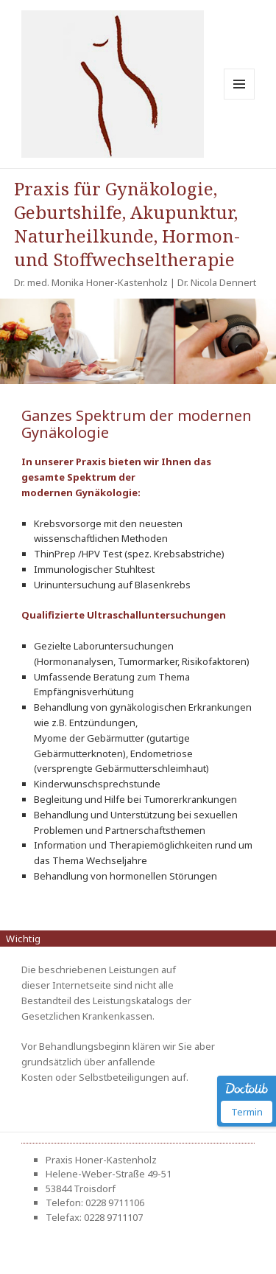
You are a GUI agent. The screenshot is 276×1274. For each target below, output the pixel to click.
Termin (247, 1111)
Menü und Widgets (239, 99)
